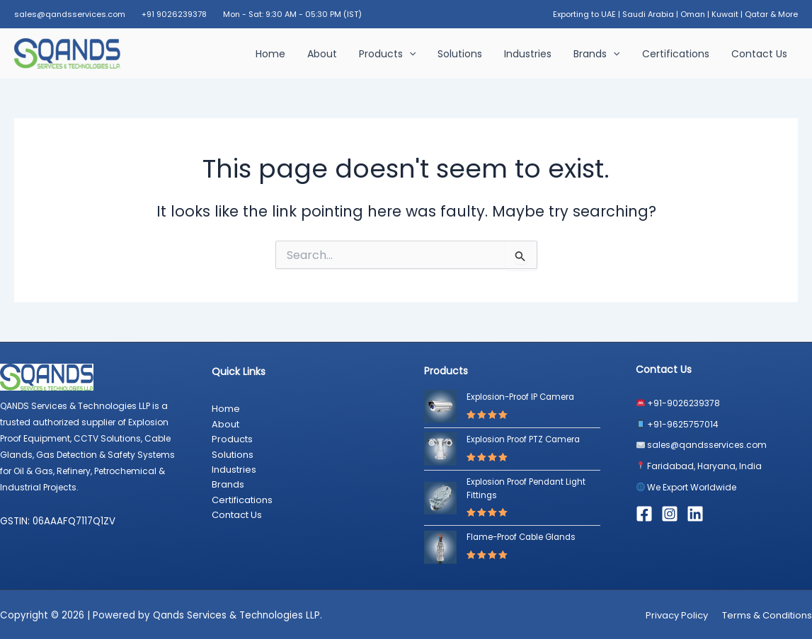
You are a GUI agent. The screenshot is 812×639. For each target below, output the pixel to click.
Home (286, 54)
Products (398, 54)
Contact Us (760, 54)
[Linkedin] (695, 513)
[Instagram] (669, 513)
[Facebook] (644, 513)
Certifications (678, 54)
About (335, 54)
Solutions (469, 54)
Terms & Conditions (767, 614)
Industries (535, 54)
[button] (420, 54)
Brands (602, 54)
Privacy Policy (677, 614)
